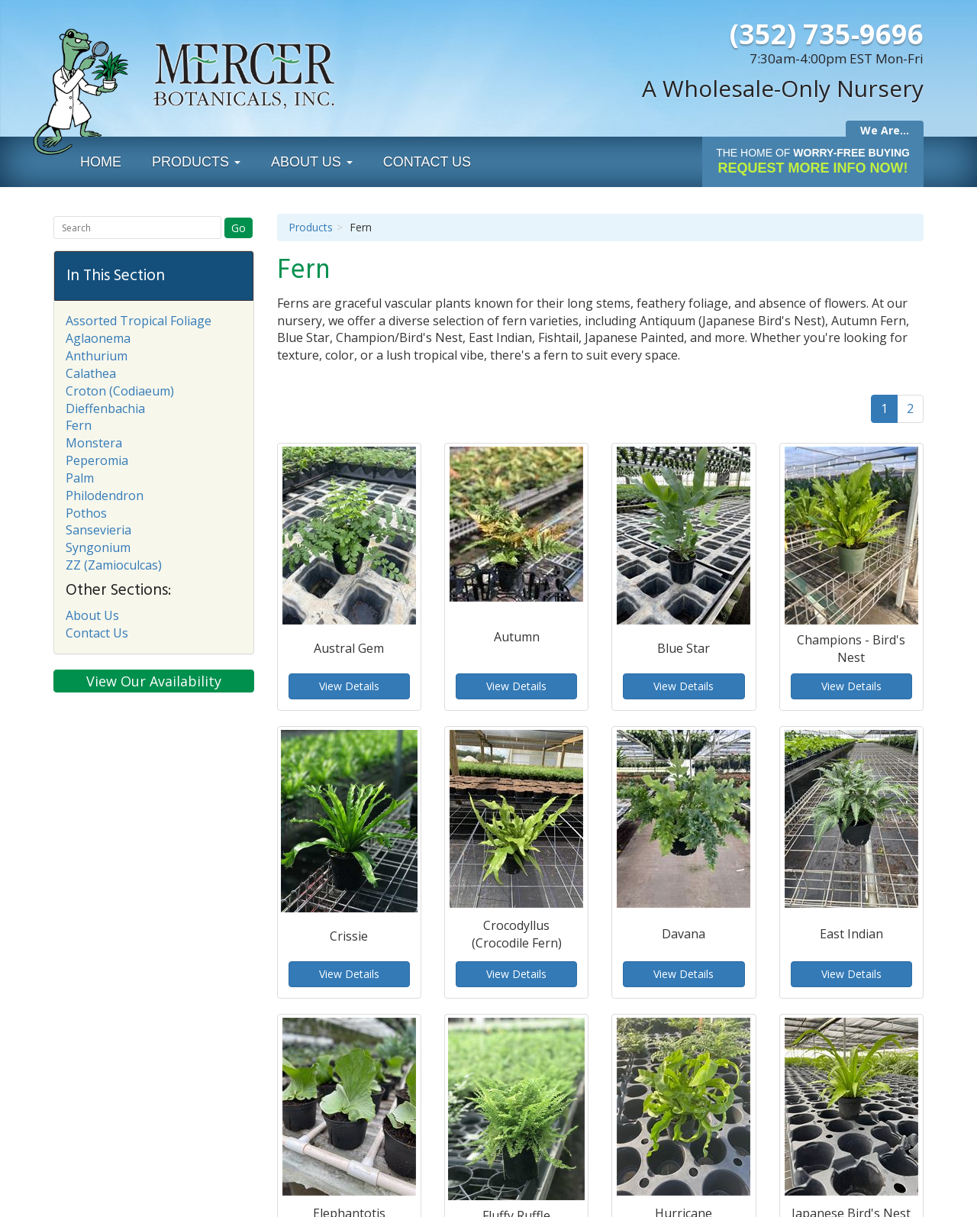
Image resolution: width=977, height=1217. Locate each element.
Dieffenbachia (105, 408)
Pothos (86, 513)
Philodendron (104, 495)
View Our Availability (153, 681)
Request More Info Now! (813, 161)
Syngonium (98, 547)
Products (196, 161)
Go (238, 228)
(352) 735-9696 (827, 34)
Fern (79, 425)
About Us (312, 161)
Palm (80, 478)
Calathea (91, 373)
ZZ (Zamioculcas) (114, 565)
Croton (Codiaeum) (120, 391)
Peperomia (97, 460)
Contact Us (427, 161)
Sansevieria (98, 529)
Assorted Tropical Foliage (138, 320)
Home (100, 161)
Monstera (94, 442)
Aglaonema (98, 338)
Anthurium (96, 355)
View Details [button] (349, 686)
